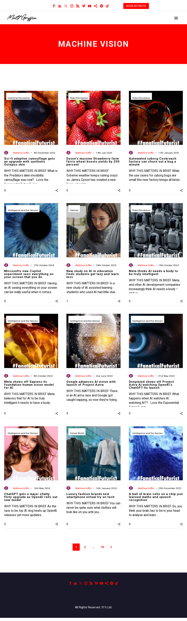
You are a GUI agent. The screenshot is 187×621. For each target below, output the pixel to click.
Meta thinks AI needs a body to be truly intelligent (153, 272)
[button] (56, 190)
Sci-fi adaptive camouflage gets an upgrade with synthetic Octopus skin (29, 161)
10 (102, 550)
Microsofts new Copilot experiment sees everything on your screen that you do (29, 274)
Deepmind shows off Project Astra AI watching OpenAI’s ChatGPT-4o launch (151, 386)
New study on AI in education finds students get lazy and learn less (92, 274)
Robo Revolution (79, 98)
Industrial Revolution (19, 98)
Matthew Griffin (21, 152)
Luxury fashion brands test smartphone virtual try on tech (90, 497)
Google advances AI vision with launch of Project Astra (91, 385)
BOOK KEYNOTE (136, 6)
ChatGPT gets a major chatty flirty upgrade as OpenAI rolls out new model (31, 498)
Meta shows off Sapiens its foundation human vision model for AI (29, 386)
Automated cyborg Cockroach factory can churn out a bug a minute (152, 161)
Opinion (74, 210)
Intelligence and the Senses (23, 210)
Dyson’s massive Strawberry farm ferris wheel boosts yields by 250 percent (93, 161)
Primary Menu (176, 18)
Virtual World (77, 435)
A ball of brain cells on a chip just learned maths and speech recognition (156, 498)
